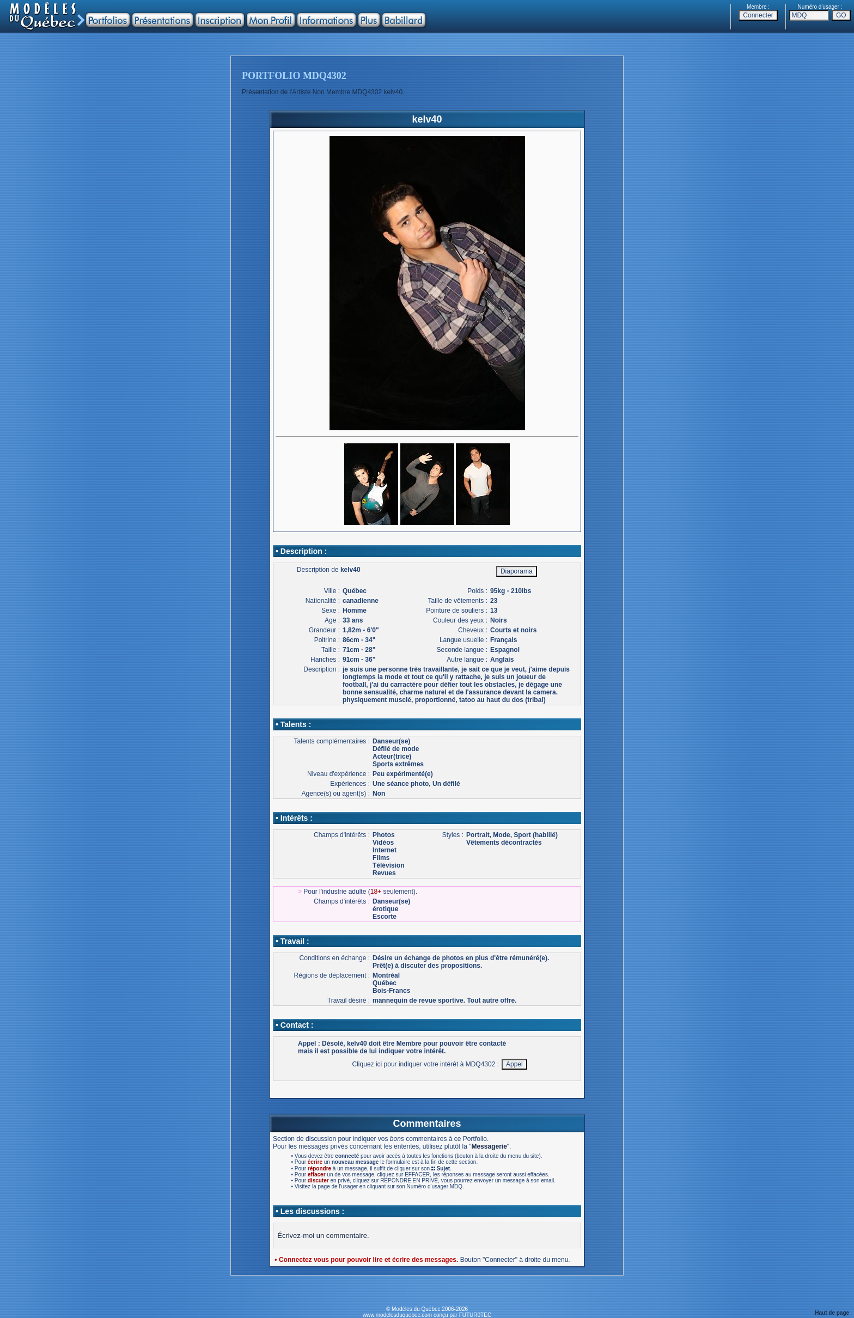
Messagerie (489, 1146)
